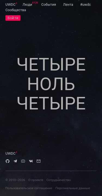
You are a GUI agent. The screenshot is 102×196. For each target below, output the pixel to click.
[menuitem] (10, 4)
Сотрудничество (58, 180)
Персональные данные (72, 188)
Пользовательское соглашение (28, 188)
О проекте (35, 180)
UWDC (10, 4)
